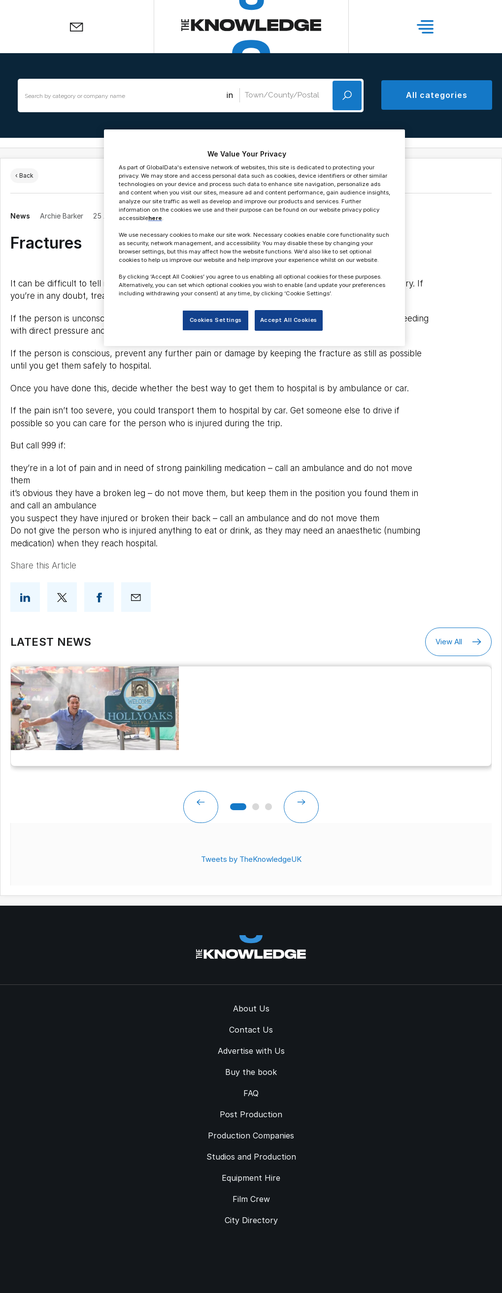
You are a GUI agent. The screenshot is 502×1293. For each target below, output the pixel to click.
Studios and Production (251, 1157)
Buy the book (251, 1072)
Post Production (251, 1114)
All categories (436, 95)
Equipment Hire (251, 1178)
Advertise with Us (251, 1051)
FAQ (251, 1093)
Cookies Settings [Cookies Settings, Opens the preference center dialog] (216, 319)
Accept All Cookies (288, 319)
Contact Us (251, 1030)
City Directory (251, 1220)
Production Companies (251, 1135)
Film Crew (251, 1199)
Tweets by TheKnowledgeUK (251, 859)
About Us (251, 1008)
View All (458, 642)
